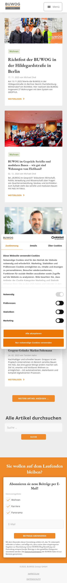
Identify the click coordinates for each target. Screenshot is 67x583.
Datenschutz (34, 579)
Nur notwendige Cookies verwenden (33, 342)
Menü (56, 6)
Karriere (15, 506)
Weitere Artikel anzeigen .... (33, 398)
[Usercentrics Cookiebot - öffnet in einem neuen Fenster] (51, 238)
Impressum (33, 573)
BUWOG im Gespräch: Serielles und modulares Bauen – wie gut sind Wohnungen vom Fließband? (33, 156)
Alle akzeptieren (33, 333)
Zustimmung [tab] (12, 245)
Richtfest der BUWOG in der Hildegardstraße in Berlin (33, 62)
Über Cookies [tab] (55, 245)
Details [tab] (33, 245)
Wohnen (15, 499)
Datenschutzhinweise (33, 551)
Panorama (16, 512)
